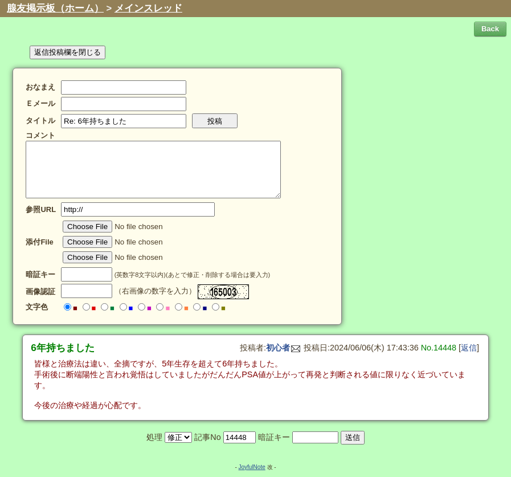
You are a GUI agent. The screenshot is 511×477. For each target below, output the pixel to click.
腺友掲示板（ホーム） (55, 8)
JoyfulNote (251, 467)
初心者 (283, 347)
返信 (469, 347)
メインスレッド (148, 8)
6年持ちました (63, 347)
